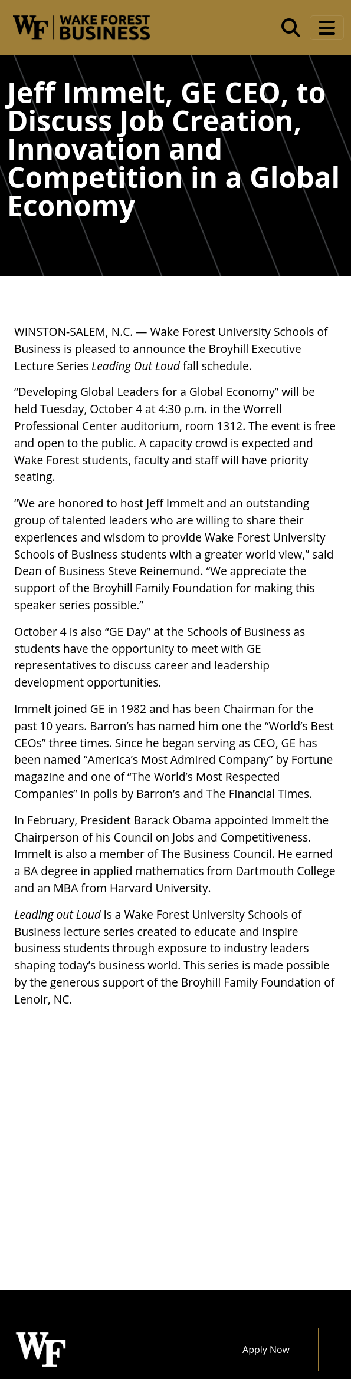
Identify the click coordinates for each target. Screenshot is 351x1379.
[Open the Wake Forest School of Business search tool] (290, 27)
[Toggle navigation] (327, 27)
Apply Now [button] (266, 1349)
